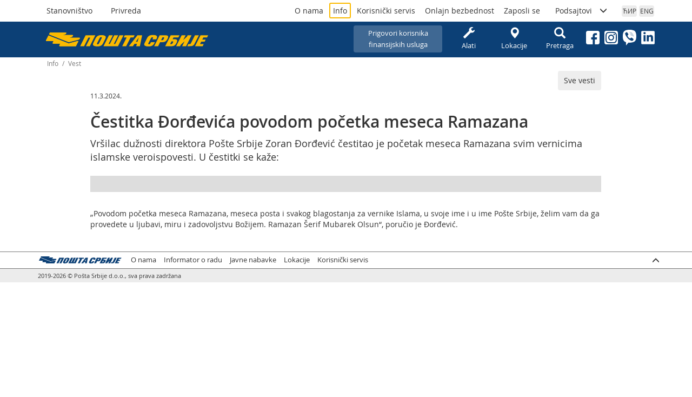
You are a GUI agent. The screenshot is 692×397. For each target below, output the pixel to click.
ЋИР (629, 10)
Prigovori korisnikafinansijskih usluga (398, 38)
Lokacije (514, 38)
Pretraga (559, 38)
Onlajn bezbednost (459, 10)
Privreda (126, 10)
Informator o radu (193, 259)
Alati (468, 38)
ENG (647, 10)
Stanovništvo (69, 10)
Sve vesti (579, 80)
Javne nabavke (253, 259)
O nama (309, 10)
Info (340, 10)
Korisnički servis (386, 10)
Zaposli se (522, 10)
